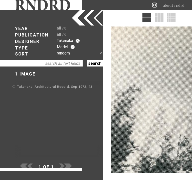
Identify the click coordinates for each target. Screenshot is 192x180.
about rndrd (173, 5)
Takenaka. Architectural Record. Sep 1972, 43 (54, 86)
